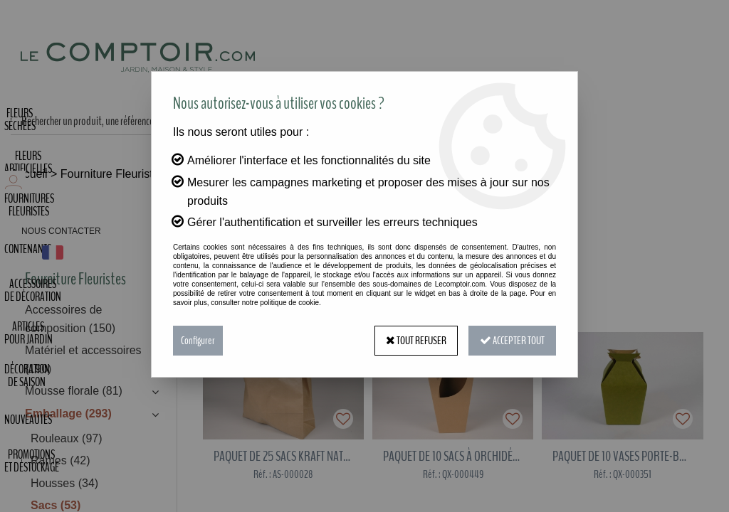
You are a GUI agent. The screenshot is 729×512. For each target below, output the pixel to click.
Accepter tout (512, 340)
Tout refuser (416, 340)
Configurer (198, 340)
